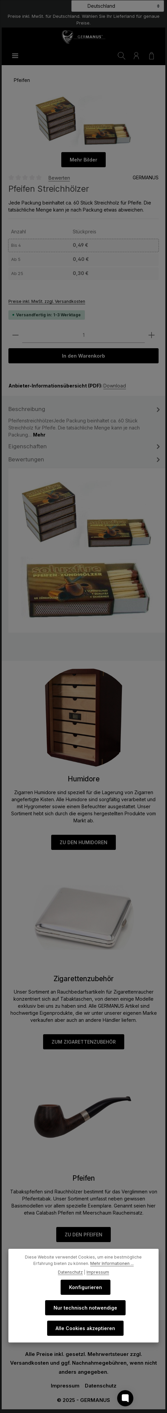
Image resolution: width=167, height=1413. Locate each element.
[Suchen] (121, 55)
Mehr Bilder (83, 160)
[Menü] (15, 55)
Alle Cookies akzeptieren (85, 1328)
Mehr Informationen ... (112, 1263)
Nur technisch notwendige (85, 1308)
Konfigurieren (85, 1287)
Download (114, 386)
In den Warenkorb (83, 356)
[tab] (85, 421)
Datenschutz (100, 1386)
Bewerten (59, 178)
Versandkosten (29, 1363)
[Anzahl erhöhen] (151, 335)
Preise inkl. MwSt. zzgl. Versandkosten (46, 301)
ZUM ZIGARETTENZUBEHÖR (84, 1042)
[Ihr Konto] (136, 55)
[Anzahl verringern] (15, 335)
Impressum (65, 1386)
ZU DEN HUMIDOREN (83, 843)
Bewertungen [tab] (85, 460)
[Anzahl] (83, 335)
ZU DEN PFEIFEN (83, 1235)
